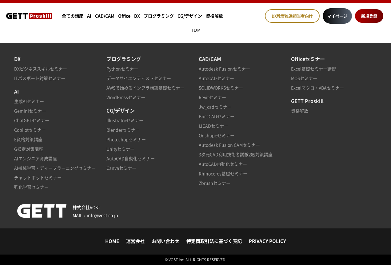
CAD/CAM (104, 16)
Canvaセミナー (121, 168)
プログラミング (159, 16)
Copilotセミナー (30, 130)
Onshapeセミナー (216, 135)
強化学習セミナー (31, 187)
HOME (112, 241)
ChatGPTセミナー (31, 120)
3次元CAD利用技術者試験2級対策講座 (236, 154)
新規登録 (369, 16)
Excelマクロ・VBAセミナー (317, 88)
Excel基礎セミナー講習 (313, 68)
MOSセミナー (304, 78)
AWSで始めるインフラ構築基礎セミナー (145, 88)
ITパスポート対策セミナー (39, 78)
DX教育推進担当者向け (292, 16)
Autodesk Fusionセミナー (224, 68)
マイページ (337, 16)
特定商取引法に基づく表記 (214, 241)
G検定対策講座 (28, 149)
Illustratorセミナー (124, 120)
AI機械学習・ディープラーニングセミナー (55, 168)
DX (137, 16)
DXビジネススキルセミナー (40, 68)
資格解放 (214, 16)
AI (89, 16)
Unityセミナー (120, 149)
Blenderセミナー (123, 130)
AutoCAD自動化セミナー (130, 158)
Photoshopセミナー (126, 139)
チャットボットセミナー (38, 177)
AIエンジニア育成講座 (35, 158)
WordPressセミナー (125, 97)
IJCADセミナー (213, 126)
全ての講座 (72, 16)
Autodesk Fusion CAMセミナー (229, 145)
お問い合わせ (165, 241)
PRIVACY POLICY (267, 241)
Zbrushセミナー (214, 183)
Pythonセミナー (122, 68)
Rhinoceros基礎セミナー (223, 173)
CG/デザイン (190, 16)
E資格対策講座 (28, 139)
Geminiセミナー (30, 111)
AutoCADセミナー (216, 78)
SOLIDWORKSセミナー (221, 88)
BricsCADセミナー (216, 116)
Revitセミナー (212, 97)
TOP (195, 29)
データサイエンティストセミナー (138, 78)
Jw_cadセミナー (215, 107)
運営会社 (135, 241)
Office (124, 16)
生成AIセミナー (29, 101)
